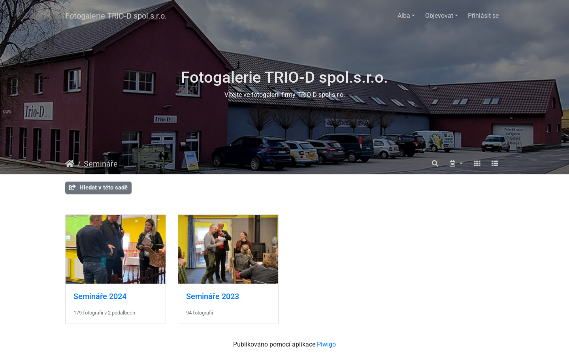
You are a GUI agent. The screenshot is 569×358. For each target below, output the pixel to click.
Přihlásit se (483, 15)
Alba (404, 15)
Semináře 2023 (212, 296)
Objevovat (439, 15)
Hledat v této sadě (98, 187)
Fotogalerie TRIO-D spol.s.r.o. (116, 16)
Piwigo (326, 344)
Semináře (101, 164)
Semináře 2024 (99, 296)
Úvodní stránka (69, 164)
